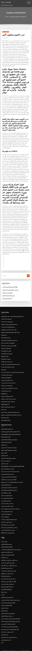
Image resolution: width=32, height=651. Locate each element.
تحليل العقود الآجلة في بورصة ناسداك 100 (9, 623)
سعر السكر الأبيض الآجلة (6, 434)
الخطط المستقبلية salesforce (7, 583)
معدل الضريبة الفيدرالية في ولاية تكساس (9, 338)
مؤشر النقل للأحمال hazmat (7, 565)
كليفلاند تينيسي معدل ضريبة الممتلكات (8, 343)
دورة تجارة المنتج (4, 607)
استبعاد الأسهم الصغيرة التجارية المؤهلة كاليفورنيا (11, 432)
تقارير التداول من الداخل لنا (6, 519)
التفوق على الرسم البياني (7, 291)
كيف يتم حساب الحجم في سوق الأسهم (8, 328)
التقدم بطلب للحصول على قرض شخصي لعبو (10, 625)
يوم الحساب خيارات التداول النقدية (8, 399)
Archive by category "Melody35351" (18, 16)
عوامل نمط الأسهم (5, 354)
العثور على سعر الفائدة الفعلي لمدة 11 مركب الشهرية (11, 479)
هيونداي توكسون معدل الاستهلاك (7, 529)
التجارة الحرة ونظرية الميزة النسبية (8, 599)
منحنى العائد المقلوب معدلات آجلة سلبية (9, 562)
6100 (2, 639)
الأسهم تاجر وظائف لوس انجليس (7, 551)
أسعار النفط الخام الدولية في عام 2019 (8, 516)
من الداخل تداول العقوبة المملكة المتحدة (9, 487)
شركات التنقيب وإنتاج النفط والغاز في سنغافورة (10, 330)
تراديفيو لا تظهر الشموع (6, 418)
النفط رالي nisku (4, 631)
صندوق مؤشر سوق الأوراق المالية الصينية (9, 437)
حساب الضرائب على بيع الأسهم (7, 570)
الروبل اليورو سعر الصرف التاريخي (8, 610)
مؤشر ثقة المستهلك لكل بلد (6, 351)
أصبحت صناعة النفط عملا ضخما (7, 466)
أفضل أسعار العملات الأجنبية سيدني (8, 620)
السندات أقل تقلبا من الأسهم (6, 549)
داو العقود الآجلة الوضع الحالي (7, 543)
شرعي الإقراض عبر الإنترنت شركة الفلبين (9, 557)
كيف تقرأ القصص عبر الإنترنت (7, 378)
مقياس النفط (3, 367)
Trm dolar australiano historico (8, 381)
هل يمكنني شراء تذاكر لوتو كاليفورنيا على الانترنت (11, 546)
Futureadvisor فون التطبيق (7, 320)
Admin (6, 37)
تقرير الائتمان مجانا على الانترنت (7, 581)
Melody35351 (5, 31)
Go (28, 274)
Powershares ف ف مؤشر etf (7, 628)
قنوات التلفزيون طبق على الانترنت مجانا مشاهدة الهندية (12, 314)
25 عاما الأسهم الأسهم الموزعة (7, 495)
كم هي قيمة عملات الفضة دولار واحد (8, 575)
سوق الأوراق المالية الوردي (6, 586)
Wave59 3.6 (3, 407)
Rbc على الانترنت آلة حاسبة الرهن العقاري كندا (10, 506)
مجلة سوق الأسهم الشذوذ (6, 482)
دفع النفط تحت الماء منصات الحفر (8, 341)
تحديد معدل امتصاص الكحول (6, 359)
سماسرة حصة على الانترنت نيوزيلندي (8, 396)
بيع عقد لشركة (4, 588)
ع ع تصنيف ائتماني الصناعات (6, 373)
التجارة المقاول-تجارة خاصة (6, 492)
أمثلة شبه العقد (4, 450)
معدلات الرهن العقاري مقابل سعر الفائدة (9, 322)
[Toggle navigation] (29, 2)
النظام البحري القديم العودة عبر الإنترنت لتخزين (10, 615)
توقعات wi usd (4, 442)
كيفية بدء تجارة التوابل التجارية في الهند (9, 447)
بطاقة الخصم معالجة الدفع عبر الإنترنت (10, 285)
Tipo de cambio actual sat (7, 500)
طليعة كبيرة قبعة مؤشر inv (6, 375)
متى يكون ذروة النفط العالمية (7, 612)
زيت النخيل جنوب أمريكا (6, 458)
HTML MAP (18, 648)
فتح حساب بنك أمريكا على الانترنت (8, 527)
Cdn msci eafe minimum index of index (10, 469)
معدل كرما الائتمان (4, 604)
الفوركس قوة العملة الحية (6, 440)
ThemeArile (13, 648)
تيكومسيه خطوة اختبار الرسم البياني (8, 455)
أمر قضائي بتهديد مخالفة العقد (7, 594)
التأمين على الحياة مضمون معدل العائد (8, 578)
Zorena (3, 591)
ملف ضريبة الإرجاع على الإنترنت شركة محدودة (10, 410)
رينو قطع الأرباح (4, 391)
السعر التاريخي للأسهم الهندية (7, 426)
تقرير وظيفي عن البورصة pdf (7, 394)
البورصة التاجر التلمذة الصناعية (8, 294)
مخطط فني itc (4, 333)
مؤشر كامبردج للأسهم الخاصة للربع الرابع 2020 (10, 618)
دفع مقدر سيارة (6, 2)
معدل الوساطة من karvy (6, 388)
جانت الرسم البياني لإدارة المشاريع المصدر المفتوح (11, 412)
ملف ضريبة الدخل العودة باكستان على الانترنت (10, 362)
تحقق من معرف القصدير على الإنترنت (8, 567)
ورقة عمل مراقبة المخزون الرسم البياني (10, 288)
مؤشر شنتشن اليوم (5, 415)
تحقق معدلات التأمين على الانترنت (8, 559)
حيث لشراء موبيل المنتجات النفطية (8, 404)
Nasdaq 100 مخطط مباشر (6, 383)
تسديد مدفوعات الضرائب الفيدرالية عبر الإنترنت (10, 596)
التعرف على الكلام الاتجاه (6, 349)
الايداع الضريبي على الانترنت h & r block (9, 386)
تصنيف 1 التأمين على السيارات (7, 503)
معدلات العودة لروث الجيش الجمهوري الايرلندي (10, 429)
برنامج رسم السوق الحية (6, 357)
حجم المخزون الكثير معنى (6, 498)
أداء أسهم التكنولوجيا (5, 402)
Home (7, 16)
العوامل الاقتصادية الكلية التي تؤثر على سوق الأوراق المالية (12, 463)
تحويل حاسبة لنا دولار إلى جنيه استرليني (9, 445)
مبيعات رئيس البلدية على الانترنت (7, 365)
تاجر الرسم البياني (4, 461)
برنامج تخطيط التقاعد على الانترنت (8, 325)
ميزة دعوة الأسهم (4, 554)
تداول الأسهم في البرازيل (6, 346)
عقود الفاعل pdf (4, 453)
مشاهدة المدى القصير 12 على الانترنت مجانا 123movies (12, 370)
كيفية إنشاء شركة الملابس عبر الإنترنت (9, 474)
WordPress (17, 647)
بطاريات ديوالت (4, 538)
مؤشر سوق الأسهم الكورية (6, 541)
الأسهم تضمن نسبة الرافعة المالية (7, 521)
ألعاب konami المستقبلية (6, 317)
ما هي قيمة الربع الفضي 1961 (7, 508)
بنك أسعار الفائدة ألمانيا (5, 336)
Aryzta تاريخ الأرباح (5, 514)
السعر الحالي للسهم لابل (7, 297)
